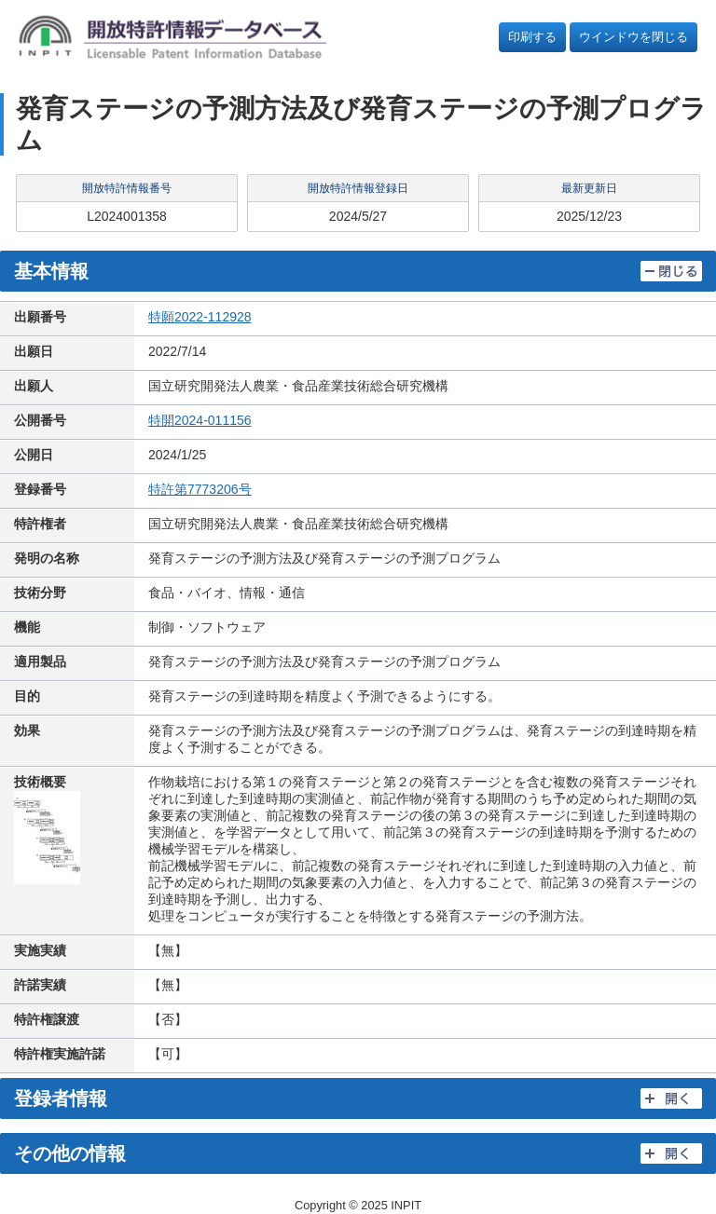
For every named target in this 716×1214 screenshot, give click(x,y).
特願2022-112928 (200, 316)
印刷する (532, 37)
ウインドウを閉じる (633, 37)
